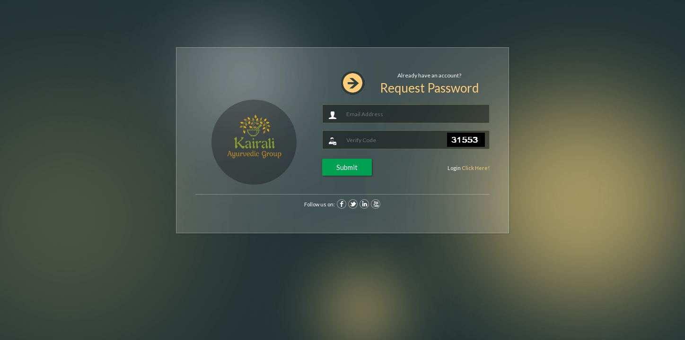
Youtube (375, 204)
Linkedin (364, 204)
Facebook (341, 204)
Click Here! (476, 168)
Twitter (353, 204)
